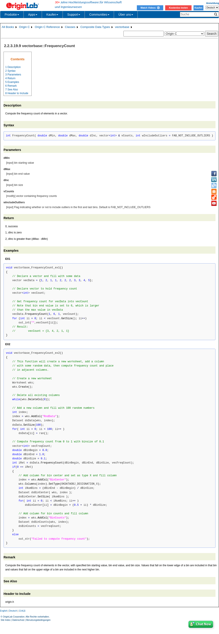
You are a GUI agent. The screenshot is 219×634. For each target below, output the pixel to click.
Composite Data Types (95, 27)
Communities (99, 14)
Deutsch (13, 611)
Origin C (24, 27)
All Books (8, 27)
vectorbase (122, 27)
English (3, 611)
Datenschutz (18, 620)
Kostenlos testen (178, 7)
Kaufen (198, 7)
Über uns (125, 14)
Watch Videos (149, 7)
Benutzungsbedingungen (38, 620)
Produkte (12, 14)
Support (73, 14)
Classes (70, 27)
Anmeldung (212, 3)
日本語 (22, 611)
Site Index (5, 620)
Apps (32, 14)
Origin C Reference (47, 27)
